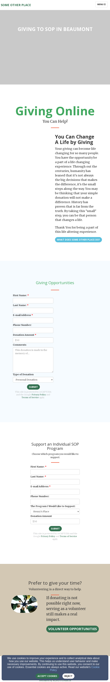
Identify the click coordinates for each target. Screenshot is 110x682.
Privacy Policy (39, 394)
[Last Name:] (33, 310)
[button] (72, 629)
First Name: (20, 295)
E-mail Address (22, 315)
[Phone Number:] (33, 330)
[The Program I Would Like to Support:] (55, 511)
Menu (102, 4)
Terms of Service (30, 397)
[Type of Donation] (33, 380)
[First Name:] (33, 300)
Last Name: (20, 305)
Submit (33, 386)
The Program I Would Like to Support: (52, 506)
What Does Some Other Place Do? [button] (78, 239)
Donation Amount (23, 334)
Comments (19, 344)
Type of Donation (23, 374)
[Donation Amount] (33, 340)
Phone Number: (22, 325)
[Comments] (33, 360)
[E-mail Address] (33, 320)
